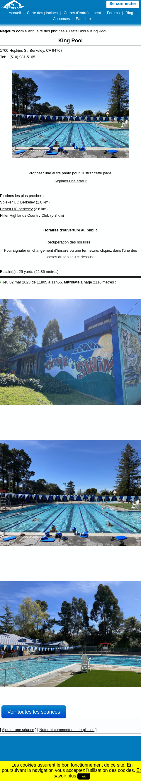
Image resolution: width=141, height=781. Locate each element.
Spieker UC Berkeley (17, 202)
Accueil (15, 13)
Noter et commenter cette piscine (66, 729)
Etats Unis (77, 31)
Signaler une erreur (71, 181)
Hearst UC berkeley (16, 209)
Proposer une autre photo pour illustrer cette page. (71, 173)
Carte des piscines (42, 13)
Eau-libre (83, 18)
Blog (129, 13)
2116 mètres (103, 282)
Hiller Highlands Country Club (24, 215)
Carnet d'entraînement (82, 13)
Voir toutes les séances (33, 712)
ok (84, 776)
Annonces (61, 18)
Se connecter (122, 3)
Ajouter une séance (18, 729)
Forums (113, 13)
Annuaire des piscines (46, 31)
